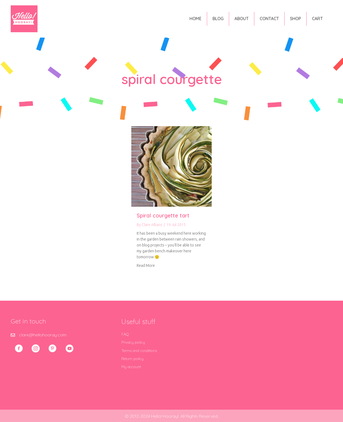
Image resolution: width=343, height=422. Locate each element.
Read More (146, 265)
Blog (217, 18)
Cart (317, 18)
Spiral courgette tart (163, 215)
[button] (19, 348)
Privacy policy (133, 342)
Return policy (132, 358)
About (241, 18)
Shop (295, 18)
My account (131, 366)
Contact (269, 18)
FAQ (125, 334)
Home (195, 18)
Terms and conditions (139, 350)
